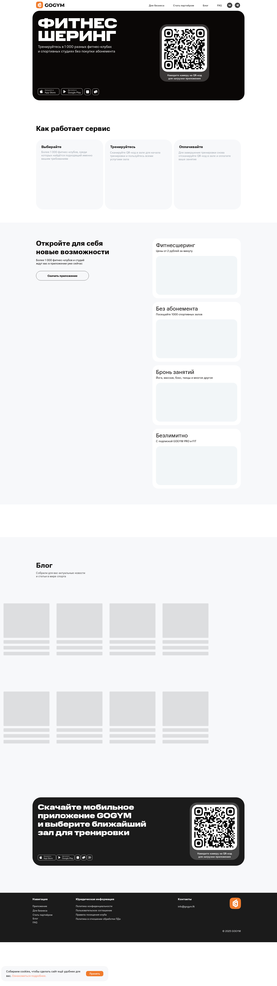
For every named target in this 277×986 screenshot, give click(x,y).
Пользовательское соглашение (94, 910)
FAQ (219, 5)
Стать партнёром (183, 5)
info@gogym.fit (186, 906)
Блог (205, 5)
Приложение (40, 906)
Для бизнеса (156, 5)
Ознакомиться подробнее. (29, 976)
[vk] (229, 5)
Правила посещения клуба (91, 914)
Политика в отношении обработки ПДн (98, 918)
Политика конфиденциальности (94, 906)
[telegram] (237, 5)
